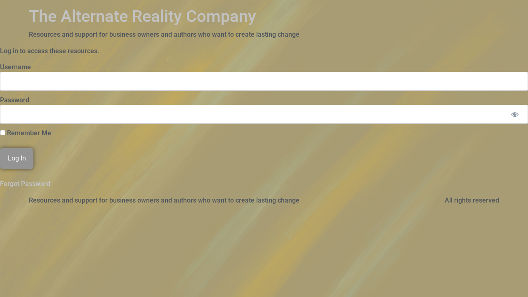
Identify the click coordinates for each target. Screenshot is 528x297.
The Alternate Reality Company (142, 16)
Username (15, 67)
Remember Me (25, 133)
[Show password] (514, 114)
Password (14, 100)
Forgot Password (25, 184)
